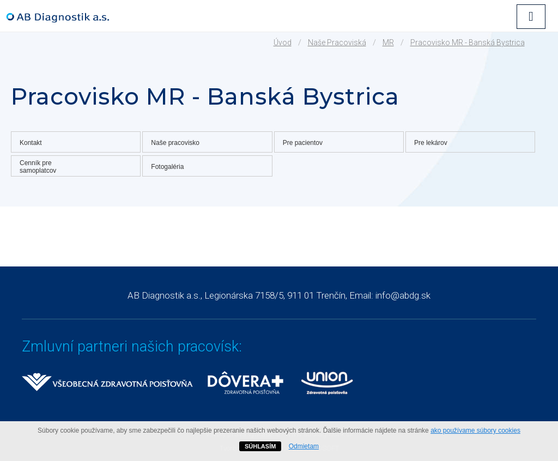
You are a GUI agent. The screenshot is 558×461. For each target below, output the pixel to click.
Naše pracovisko (175, 143)
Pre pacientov (303, 143)
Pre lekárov (430, 143)
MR (388, 42)
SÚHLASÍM (260, 446)
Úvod (283, 42)
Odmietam (304, 446)
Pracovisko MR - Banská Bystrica (467, 42)
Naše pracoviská (337, 42)
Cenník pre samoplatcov (38, 166)
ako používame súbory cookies (475, 430)
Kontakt (31, 143)
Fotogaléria (167, 167)
